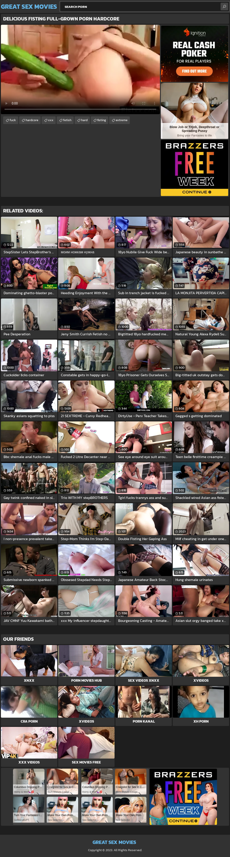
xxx (50, 120)
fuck (13, 120)
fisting (101, 120)
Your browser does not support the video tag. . (80, 69)
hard (84, 120)
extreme (122, 120)
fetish (67, 120)
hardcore (32, 120)
